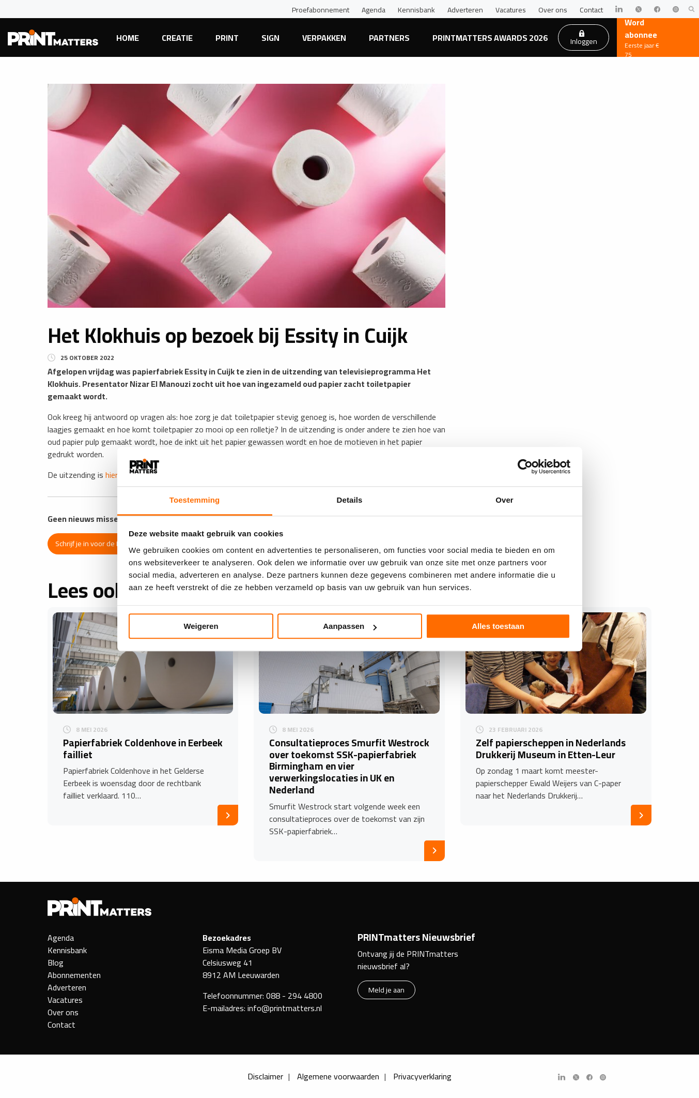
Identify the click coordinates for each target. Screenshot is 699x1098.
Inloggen (583, 39)
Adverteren (465, 10)
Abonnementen (74, 975)
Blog (56, 962)
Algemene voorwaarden (338, 1076)
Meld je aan (386, 990)
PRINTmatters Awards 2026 (490, 38)
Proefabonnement (320, 10)
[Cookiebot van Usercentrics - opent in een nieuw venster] (525, 466)
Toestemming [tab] (194, 500)
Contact (591, 10)
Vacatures (510, 10)
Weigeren (200, 626)
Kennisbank (416, 10)
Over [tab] (504, 500)
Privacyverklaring (422, 1076)
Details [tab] (350, 500)
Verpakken (324, 38)
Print (227, 38)
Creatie (177, 38)
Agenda (373, 10)
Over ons (552, 10)
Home (127, 38)
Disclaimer (265, 1076)
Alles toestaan (498, 626)
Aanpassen (350, 626)
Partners (389, 38)
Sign (270, 38)
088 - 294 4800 (294, 995)
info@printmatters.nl (284, 1008)
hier (111, 475)
